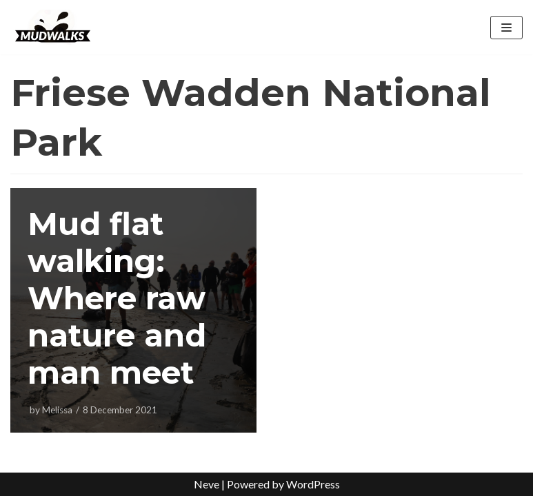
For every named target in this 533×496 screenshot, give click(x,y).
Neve (206, 483)
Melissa (57, 409)
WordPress (313, 483)
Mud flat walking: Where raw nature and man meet (117, 298)
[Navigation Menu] (506, 27)
